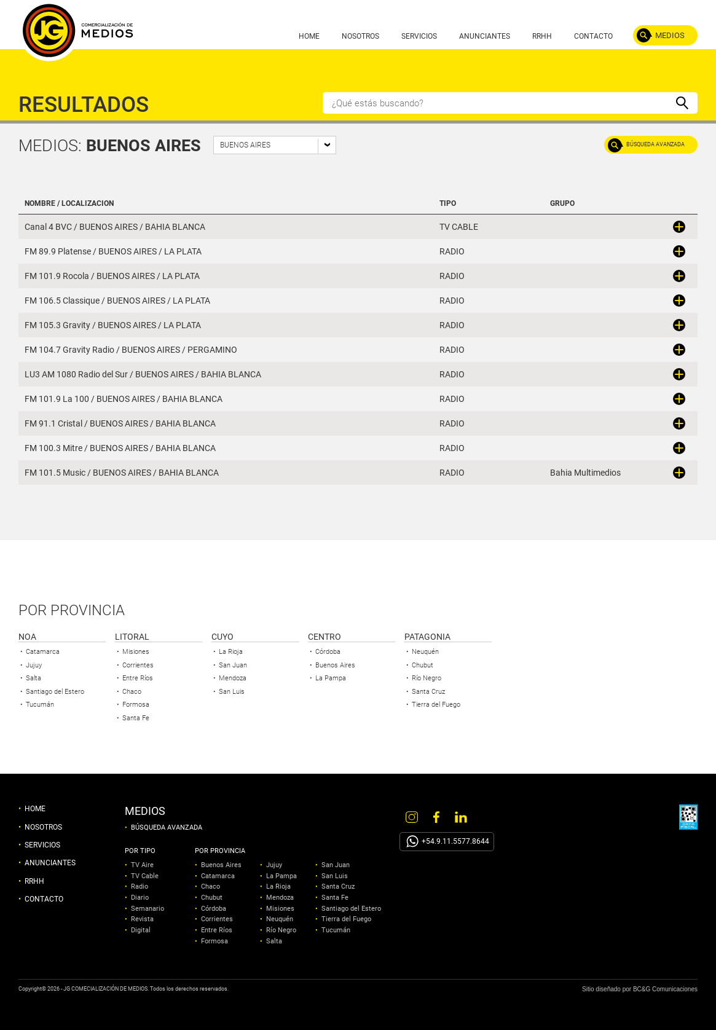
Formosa (135, 705)
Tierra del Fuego (436, 705)
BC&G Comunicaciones (665, 989)
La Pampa (330, 678)
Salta (33, 678)
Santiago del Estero (55, 692)
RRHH (542, 36)
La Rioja (231, 652)
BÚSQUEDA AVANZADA (655, 144)
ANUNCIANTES (484, 36)
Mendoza (232, 678)
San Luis (232, 692)
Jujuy (34, 665)
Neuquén (425, 652)
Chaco (131, 692)
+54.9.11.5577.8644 (455, 841)
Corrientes (138, 665)
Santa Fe (135, 718)
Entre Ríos (137, 678)
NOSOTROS (360, 36)
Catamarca (43, 652)
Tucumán (40, 705)
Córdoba (327, 652)
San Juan (233, 665)
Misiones (135, 652)
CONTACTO (593, 36)
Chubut (422, 665)
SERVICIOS (419, 36)
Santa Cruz (428, 692)
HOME (309, 36)
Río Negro (426, 678)
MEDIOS (670, 35)
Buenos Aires (335, 665)
